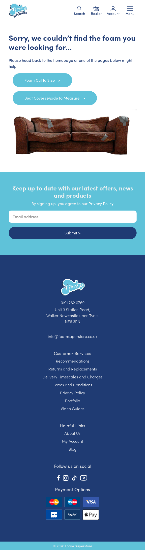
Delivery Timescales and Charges (72, 376)
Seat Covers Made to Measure (53, 98)
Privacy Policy (101, 203)
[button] (79, 8)
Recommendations (72, 361)
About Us (72, 433)
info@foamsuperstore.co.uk (72, 336)
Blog (72, 449)
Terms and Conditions (72, 384)
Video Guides (73, 408)
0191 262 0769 (73, 302)
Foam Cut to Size (40, 80)
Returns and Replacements (72, 368)
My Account (72, 441)
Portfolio (72, 400)
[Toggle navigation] (130, 8)
